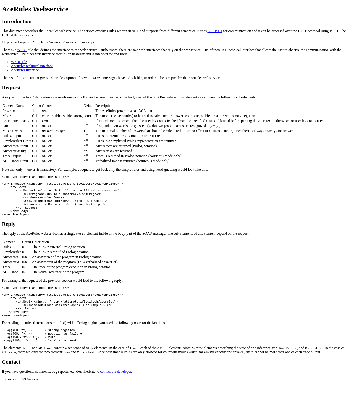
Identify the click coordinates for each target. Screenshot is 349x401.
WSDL (22, 51)
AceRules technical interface (32, 67)
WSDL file (19, 62)
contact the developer (115, 389)
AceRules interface (25, 71)
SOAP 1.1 (214, 31)
